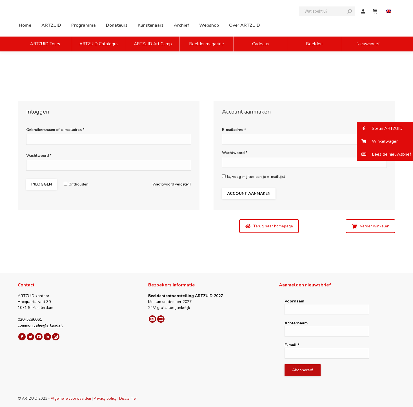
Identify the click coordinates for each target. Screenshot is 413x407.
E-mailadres (234, 129)
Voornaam (294, 301)
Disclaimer (128, 398)
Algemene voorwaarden (71, 398)
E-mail (292, 345)
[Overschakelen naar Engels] (389, 11)
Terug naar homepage (269, 226)
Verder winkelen (370, 226)
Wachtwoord (39, 155)
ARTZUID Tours (45, 44)
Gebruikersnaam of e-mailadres (55, 129)
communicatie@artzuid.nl (40, 325)
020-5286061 (30, 319)
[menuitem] (25, 25)
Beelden (314, 44)
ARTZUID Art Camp (153, 44)
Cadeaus (260, 44)
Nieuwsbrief (367, 44)
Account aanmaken (248, 193)
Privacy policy (105, 398)
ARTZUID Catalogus (98, 44)
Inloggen (41, 184)
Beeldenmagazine (206, 44)
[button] (385, 128)
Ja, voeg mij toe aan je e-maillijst (253, 176)
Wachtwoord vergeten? (171, 184)
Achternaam (296, 323)
